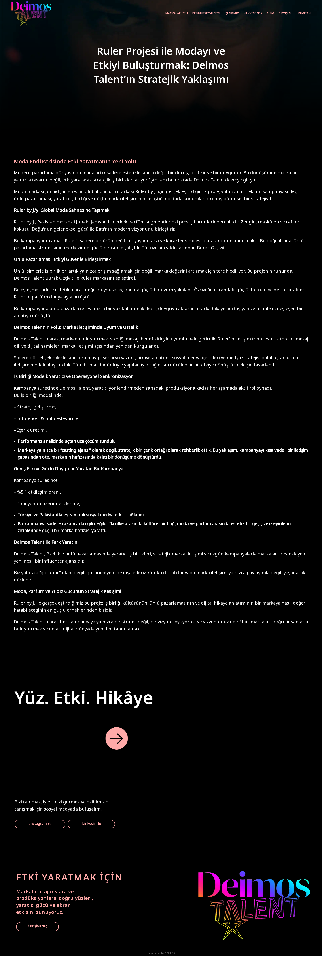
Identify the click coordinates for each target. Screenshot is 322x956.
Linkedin (91, 824)
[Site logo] (31, 13)
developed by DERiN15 (161, 953)
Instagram (40, 824)
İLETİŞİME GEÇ (37, 926)
